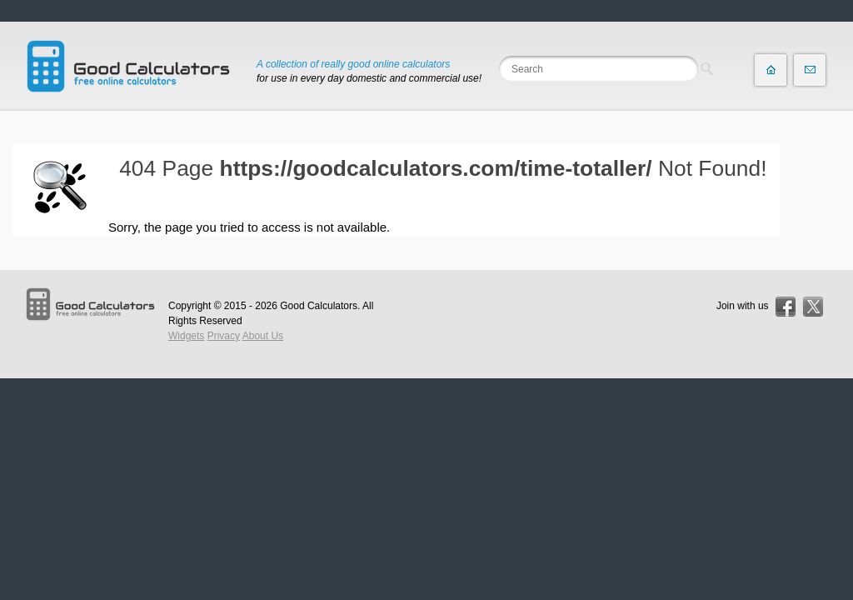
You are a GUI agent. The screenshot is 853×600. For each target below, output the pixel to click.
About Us (262, 336)
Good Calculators (318, 306)
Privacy (223, 336)
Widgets (186, 336)
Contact (809, 70)
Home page (770, 70)
